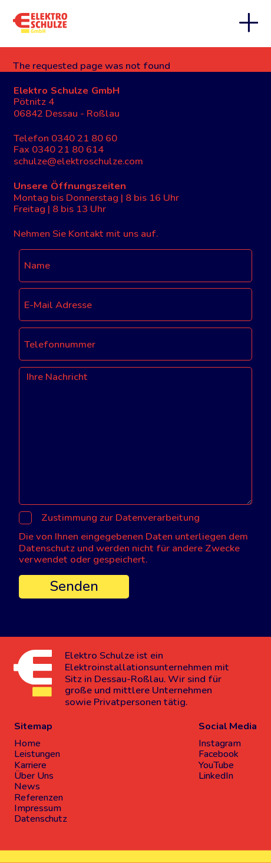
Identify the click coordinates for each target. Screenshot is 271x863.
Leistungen (37, 754)
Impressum (37, 808)
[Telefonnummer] (135, 344)
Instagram (220, 743)
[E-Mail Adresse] (135, 304)
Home (27, 743)
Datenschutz (40, 819)
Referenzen (38, 797)
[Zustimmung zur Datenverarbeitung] (25, 517)
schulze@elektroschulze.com (78, 161)
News (27, 786)
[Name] (135, 265)
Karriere (30, 765)
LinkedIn (216, 776)
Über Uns (34, 776)
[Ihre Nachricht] (135, 436)
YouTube (216, 765)
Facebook (219, 754)
